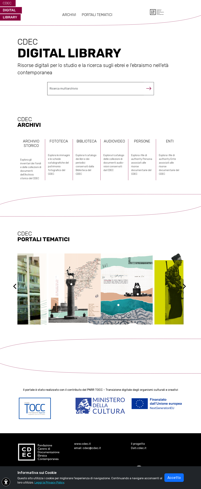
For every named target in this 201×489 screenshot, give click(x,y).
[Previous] (18, 289)
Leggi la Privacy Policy (49, 482)
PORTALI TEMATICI (97, 15)
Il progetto (138, 443)
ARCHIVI (69, 15)
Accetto (174, 478)
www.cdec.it (82, 443)
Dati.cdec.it (138, 448)
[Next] (186, 289)
